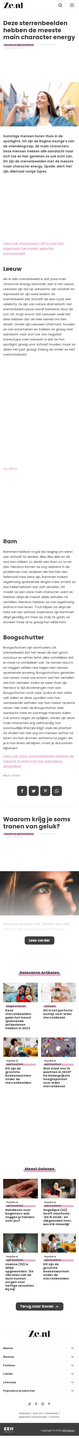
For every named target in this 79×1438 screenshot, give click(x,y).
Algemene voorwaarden (33, 1417)
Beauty (8, 1357)
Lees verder (39, 940)
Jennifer (18, 837)
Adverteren (51, 1413)
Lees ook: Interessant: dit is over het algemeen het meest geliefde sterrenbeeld (33, 248)
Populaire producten (19, 1391)
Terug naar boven (37, 1306)
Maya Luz (18, 48)
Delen (22, 791)
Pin (45, 791)
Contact (54, 1417)
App (57, 791)
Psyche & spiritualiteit (18, 44)
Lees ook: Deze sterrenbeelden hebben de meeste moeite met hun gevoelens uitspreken (38, 761)
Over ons (37, 1413)
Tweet (34, 791)
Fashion (9, 1365)
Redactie (24, 1413)
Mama (8, 1348)
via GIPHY (10, 468)
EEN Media (68, 1430)
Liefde (8, 1374)
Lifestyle (9, 1382)
